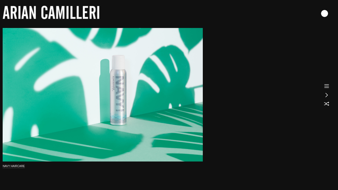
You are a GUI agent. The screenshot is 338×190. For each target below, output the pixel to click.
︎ (326, 86)
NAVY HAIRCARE (14, 166)
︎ (326, 104)
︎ (326, 95)
